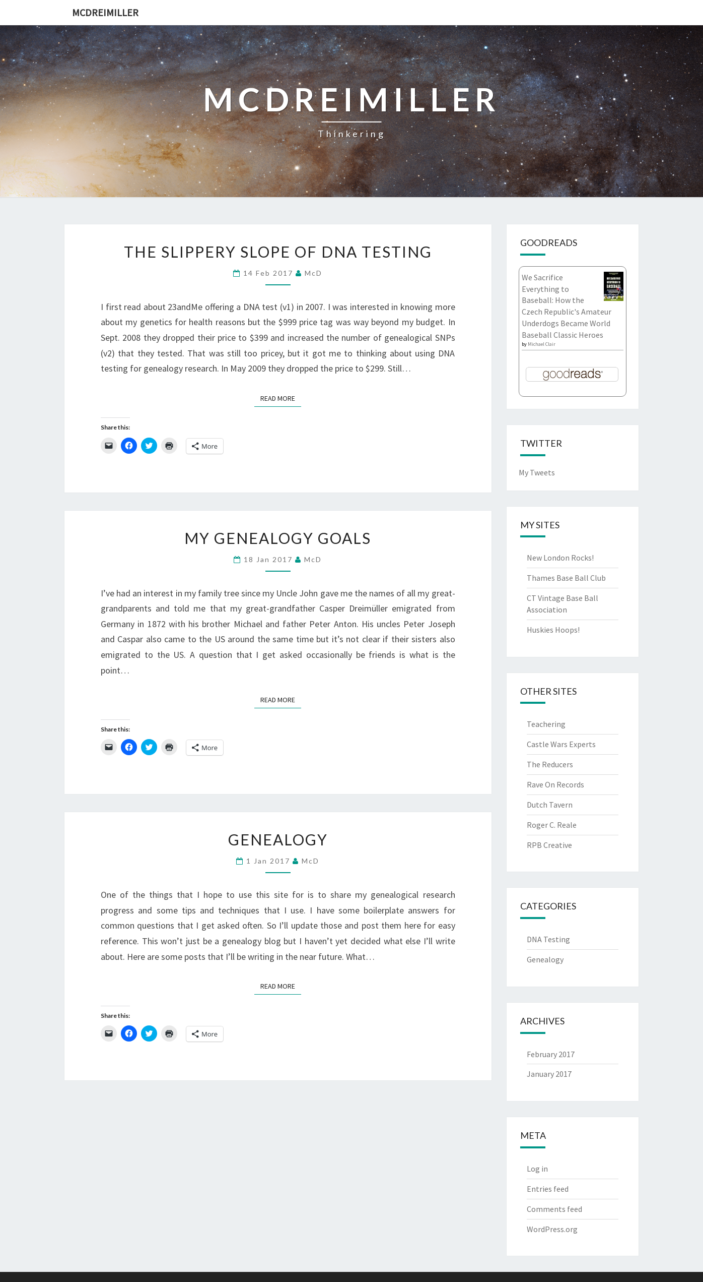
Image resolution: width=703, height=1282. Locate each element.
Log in (537, 1169)
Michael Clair (541, 344)
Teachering (546, 724)
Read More (280, 398)
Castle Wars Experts (561, 744)
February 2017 (551, 1054)
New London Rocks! (560, 558)
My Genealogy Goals (277, 538)
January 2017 (549, 1074)
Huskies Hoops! (553, 630)
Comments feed (554, 1209)
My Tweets (537, 472)
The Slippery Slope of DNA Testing (278, 251)
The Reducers (550, 764)
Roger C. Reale (552, 825)
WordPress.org (552, 1229)
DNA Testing (548, 939)
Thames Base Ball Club (566, 578)
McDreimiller (105, 12)
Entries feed (548, 1189)
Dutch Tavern (550, 805)
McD (313, 273)
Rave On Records (555, 784)
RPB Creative (549, 845)
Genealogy (278, 839)
